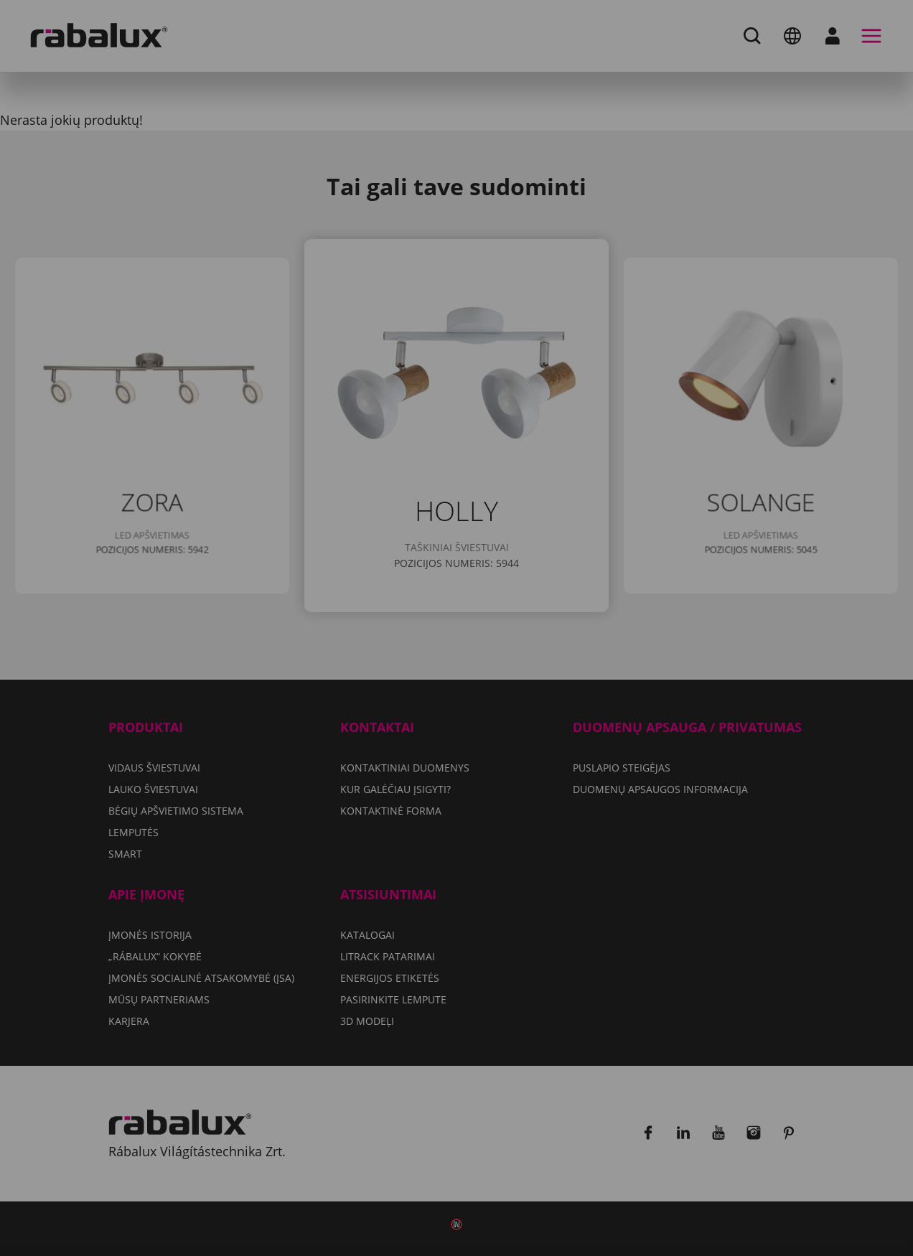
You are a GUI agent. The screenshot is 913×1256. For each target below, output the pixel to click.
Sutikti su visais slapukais (457, 719)
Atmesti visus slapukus (542, 682)
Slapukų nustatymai (364, 682)
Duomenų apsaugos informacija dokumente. (508, 640)
